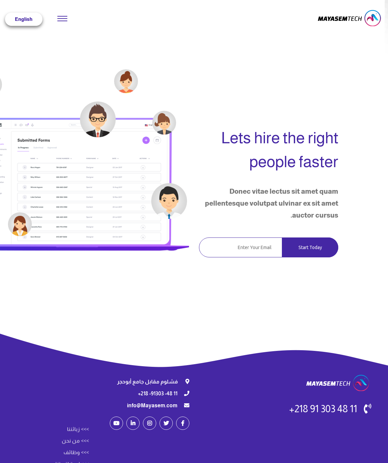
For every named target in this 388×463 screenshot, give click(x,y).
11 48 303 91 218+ (323, 408)
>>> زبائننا (78, 457)
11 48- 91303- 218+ (157, 393)
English (23, 19)
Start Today (310, 247)
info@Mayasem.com (152, 405)
